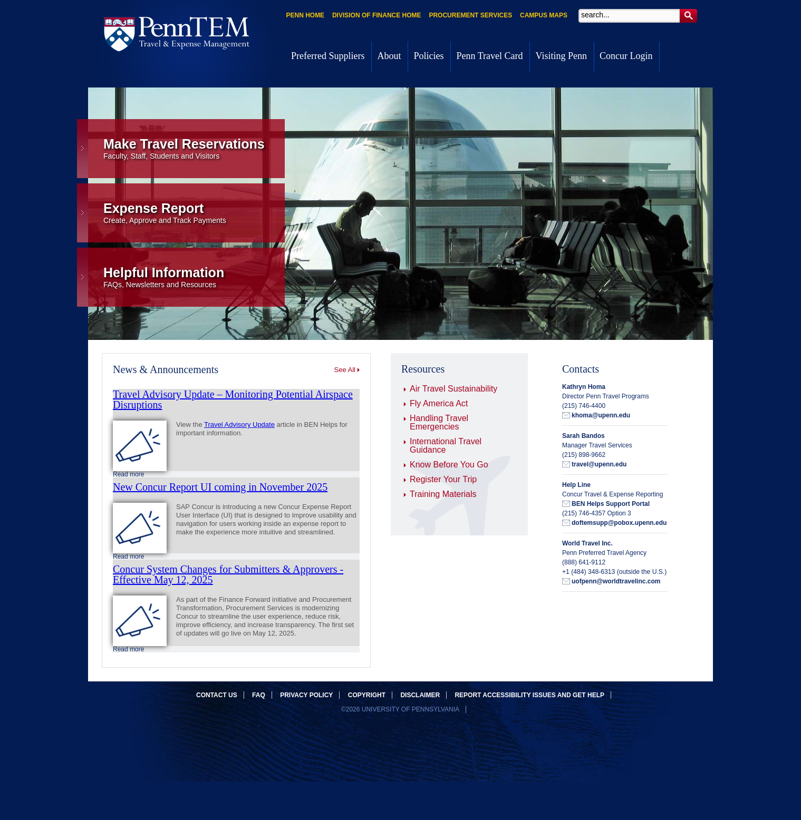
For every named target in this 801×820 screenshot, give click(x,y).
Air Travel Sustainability (453, 388)
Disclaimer (420, 695)
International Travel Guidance (445, 445)
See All (344, 369)
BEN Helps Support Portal (611, 503)
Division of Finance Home (376, 15)
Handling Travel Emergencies (439, 422)
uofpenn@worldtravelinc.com (616, 581)
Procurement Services (470, 15)
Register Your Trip (443, 479)
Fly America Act (439, 403)
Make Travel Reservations (194, 148)
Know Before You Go (449, 464)
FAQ (258, 695)
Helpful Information (194, 277)
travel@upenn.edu (599, 464)
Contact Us (216, 695)
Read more (128, 474)
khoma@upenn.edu (601, 415)
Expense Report (194, 212)
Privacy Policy (306, 695)
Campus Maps (543, 15)
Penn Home (305, 15)
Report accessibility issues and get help (529, 695)
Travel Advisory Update (239, 424)
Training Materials (443, 494)
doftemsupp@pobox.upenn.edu (619, 522)
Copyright (366, 695)
